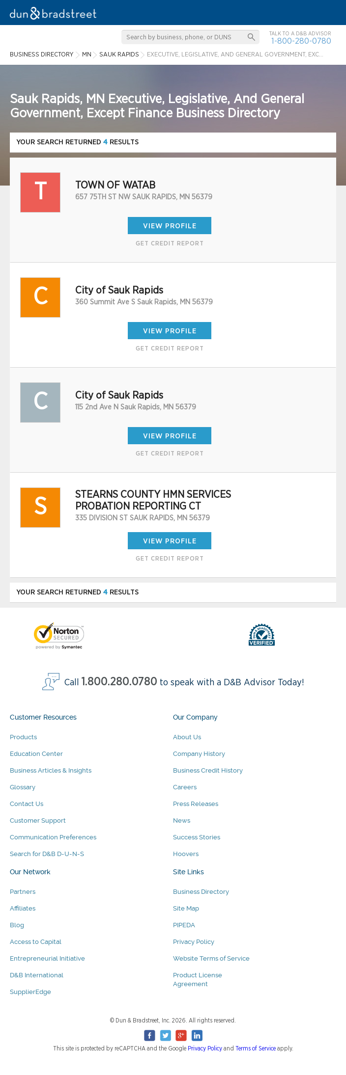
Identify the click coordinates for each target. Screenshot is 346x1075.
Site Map (186, 908)
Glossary (22, 787)
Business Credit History (208, 770)
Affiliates (22, 908)
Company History (199, 753)
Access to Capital (35, 941)
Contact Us (26, 803)
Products (23, 737)
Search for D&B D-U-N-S (47, 854)
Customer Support (38, 820)
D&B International (36, 975)
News (181, 820)
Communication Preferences (53, 837)
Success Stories (196, 837)
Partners (22, 891)
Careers (185, 787)
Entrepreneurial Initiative (47, 958)
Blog (17, 925)
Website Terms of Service (211, 958)
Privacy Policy (193, 941)
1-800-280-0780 (301, 41)
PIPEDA (184, 925)
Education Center (36, 753)
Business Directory (201, 891)
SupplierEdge (30, 991)
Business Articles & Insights (50, 770)
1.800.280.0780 (119, 682)
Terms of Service (255, 1048)
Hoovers (186, 854)
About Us (187, 737)
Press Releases (195, 803)
